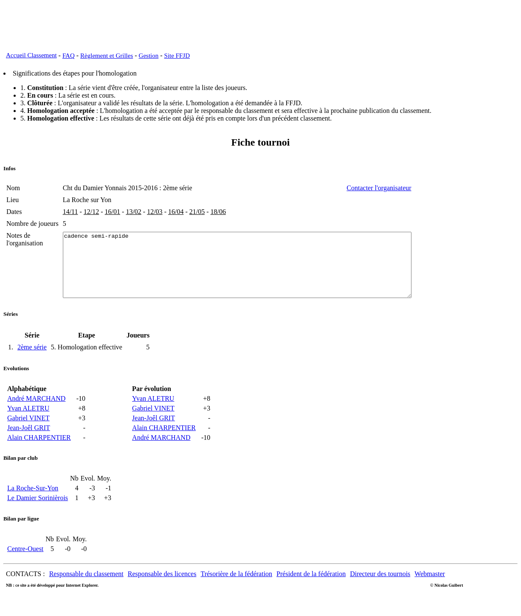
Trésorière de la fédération (236, 586)
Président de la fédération (311, 586)
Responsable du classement (86, 586)
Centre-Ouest (25, 561)
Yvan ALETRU (28, 421)
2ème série (32, 359)
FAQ (68, 55)
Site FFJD (177, 55)
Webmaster (429, 586)
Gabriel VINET (28, 430)
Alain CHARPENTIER (39, 450)
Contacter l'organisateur (421, 187)
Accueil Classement (31, 55)
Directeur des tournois (380, 586)
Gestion (149, 55)
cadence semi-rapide (258, 271)
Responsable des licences (162, 586)
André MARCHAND (36, 411)
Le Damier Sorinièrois (37, 510)
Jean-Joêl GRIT (28, 440)
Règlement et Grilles (106, 55)
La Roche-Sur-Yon (32, 500)
